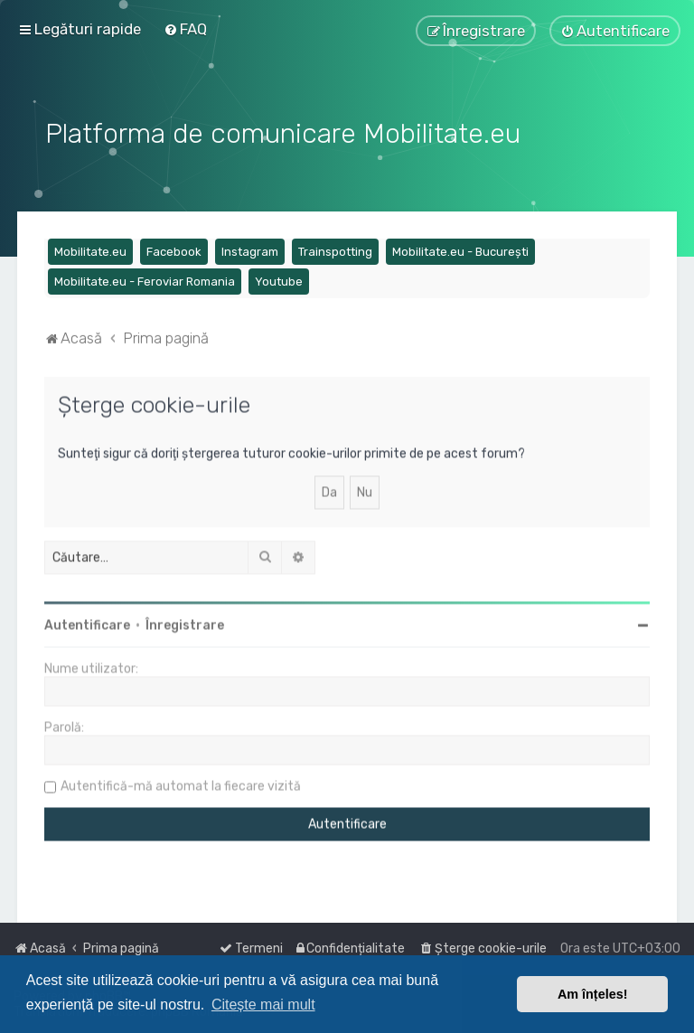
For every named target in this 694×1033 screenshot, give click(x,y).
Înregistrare (184, 623)
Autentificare (87, 623)
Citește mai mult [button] (263, 1004)
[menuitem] (185, 28)
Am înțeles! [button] (593, 994)
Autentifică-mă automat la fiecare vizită (181, 784)
